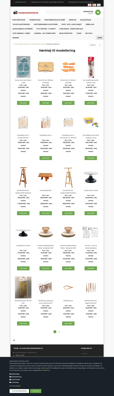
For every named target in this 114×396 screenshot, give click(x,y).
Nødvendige (15, 374)
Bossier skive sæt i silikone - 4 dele (23, 81)
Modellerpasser (68, 301)
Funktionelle (15, 379)
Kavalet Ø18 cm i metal (91, 190)
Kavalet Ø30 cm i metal (23, 245)
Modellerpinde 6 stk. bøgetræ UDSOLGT (91, 302)
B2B (100, 38)
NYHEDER (15, 38)
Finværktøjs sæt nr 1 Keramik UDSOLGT (23, 136)
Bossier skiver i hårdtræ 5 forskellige (45, 81)
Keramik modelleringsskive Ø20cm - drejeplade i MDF (46, 247)
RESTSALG (88, 33)
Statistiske (15, 382)
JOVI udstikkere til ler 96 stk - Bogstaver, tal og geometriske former (91, 136)
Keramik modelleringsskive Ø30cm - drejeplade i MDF (68, 247)
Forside (85, 353)
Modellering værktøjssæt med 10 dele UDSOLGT (45, 302)
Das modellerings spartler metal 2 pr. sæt (91, 81)
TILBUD (78, 33)
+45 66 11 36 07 (19, 355)
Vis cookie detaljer (15, 386)
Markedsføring (16, 377)
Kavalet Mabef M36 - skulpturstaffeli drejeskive (23, 191)
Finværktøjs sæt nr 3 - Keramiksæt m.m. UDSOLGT (68, 136)
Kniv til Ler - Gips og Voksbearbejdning (91, 247)
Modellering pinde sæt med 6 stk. (23, 302)
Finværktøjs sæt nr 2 (46, 135)
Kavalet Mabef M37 (46, 190)
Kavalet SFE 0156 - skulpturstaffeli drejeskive (68, 191)
